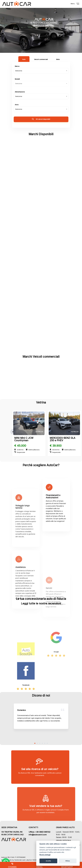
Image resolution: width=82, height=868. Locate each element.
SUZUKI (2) (26, 347)
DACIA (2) (56, 199)
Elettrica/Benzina (32, 450)
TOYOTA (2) (56, 347)
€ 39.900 (56, 445)
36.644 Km (55, 450)
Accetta (48, 861)
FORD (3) (26, 232)
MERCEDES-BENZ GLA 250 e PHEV (62, 439)
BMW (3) (56, 183)
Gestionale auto (19, 860)
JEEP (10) (56, 232)
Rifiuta (67, 861)
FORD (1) (56, 393)
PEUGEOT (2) (25, 314)
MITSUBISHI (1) (56, 281)
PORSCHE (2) (56, 314)
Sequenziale (19, 452)
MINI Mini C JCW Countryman (23, 439)
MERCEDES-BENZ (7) (56, 265)
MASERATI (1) (25, 265)
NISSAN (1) (25, 298)
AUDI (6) (26, 183)
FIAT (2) (26, 393)
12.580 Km (19, 450)
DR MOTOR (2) (26, 216)
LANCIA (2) (26, 248)
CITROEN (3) (25, 199)
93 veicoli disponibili (41, 119)
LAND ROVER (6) (56, 248)
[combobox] (41, 71)
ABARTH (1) (26, 166)
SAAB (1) (56, 330)
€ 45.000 (20, 445)
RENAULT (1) (26, 330)
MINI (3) (25, 281)
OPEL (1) (56, 298)
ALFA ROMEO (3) (56, 166)
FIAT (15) (56, 216)
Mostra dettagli (45, 855)
